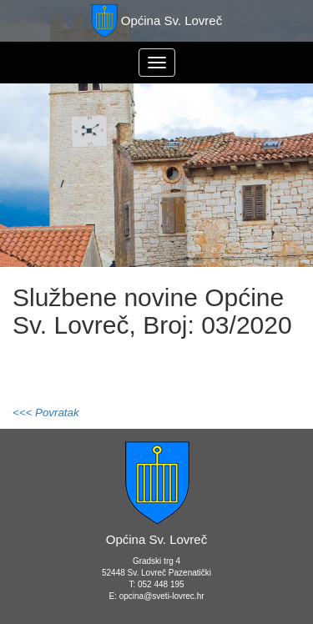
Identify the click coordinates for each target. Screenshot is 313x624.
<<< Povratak (46, 412)
